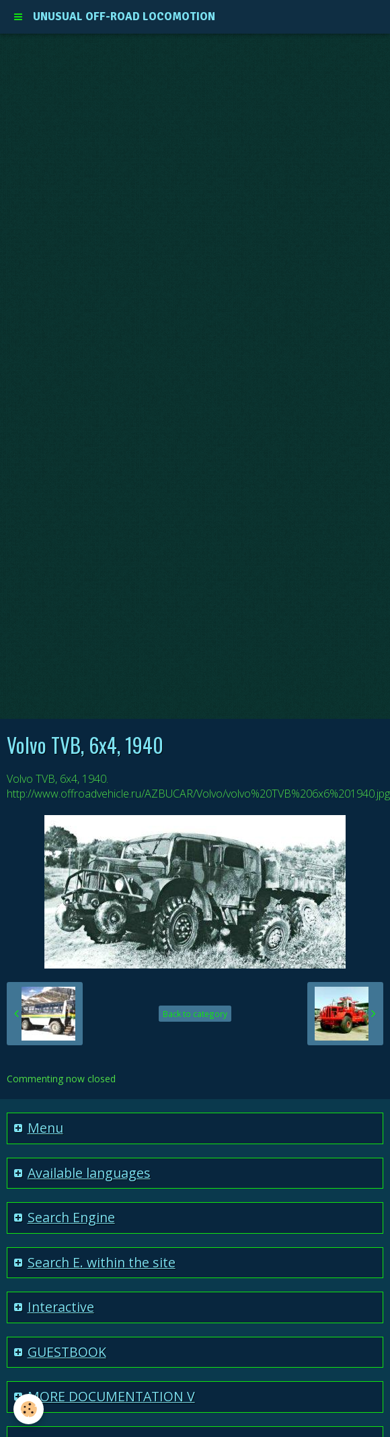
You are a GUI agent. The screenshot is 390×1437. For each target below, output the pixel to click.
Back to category (195, 1013)
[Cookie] (28, 1409)
